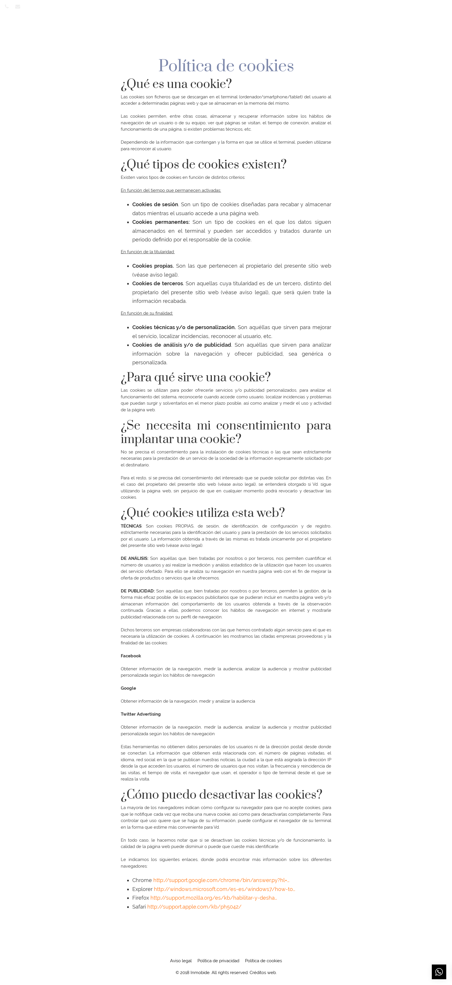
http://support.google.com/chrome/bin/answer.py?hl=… (221, 880)
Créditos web (263, 972)
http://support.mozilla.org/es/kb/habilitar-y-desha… (213, 898)
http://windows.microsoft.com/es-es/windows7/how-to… (224, 889)
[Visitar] (7, 6)
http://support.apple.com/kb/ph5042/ (194, 907)
